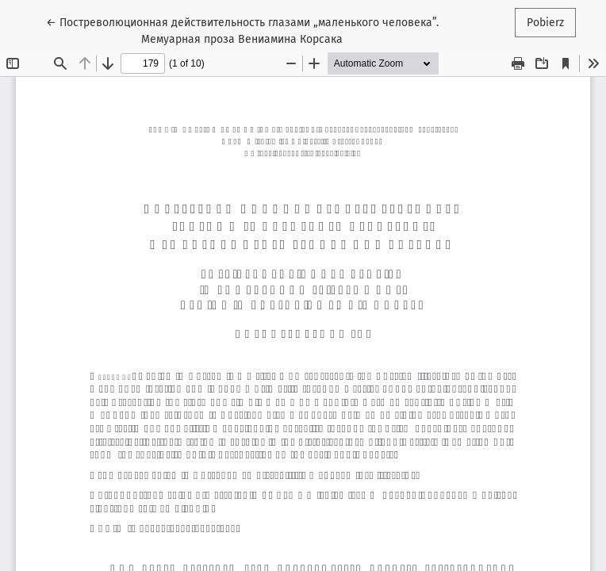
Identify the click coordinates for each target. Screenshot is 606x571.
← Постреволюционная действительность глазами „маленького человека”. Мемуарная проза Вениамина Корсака (242, 29)
